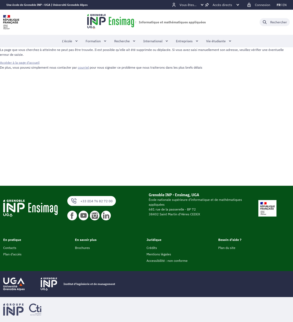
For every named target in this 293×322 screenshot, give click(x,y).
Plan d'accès (12, 254)
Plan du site (226, 248)
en (285, 5)
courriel (83, 67)
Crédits (151, 248)
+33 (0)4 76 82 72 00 (92, 201)
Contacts (9, 248)
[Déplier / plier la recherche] (275, 22)
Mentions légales (158, 254)
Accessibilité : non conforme (167, 261)
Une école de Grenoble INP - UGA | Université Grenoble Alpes (47, 5)
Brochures (82, 248)
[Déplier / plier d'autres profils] (188, 4)
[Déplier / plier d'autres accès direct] (222, 4)
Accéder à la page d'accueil (19, 63)
